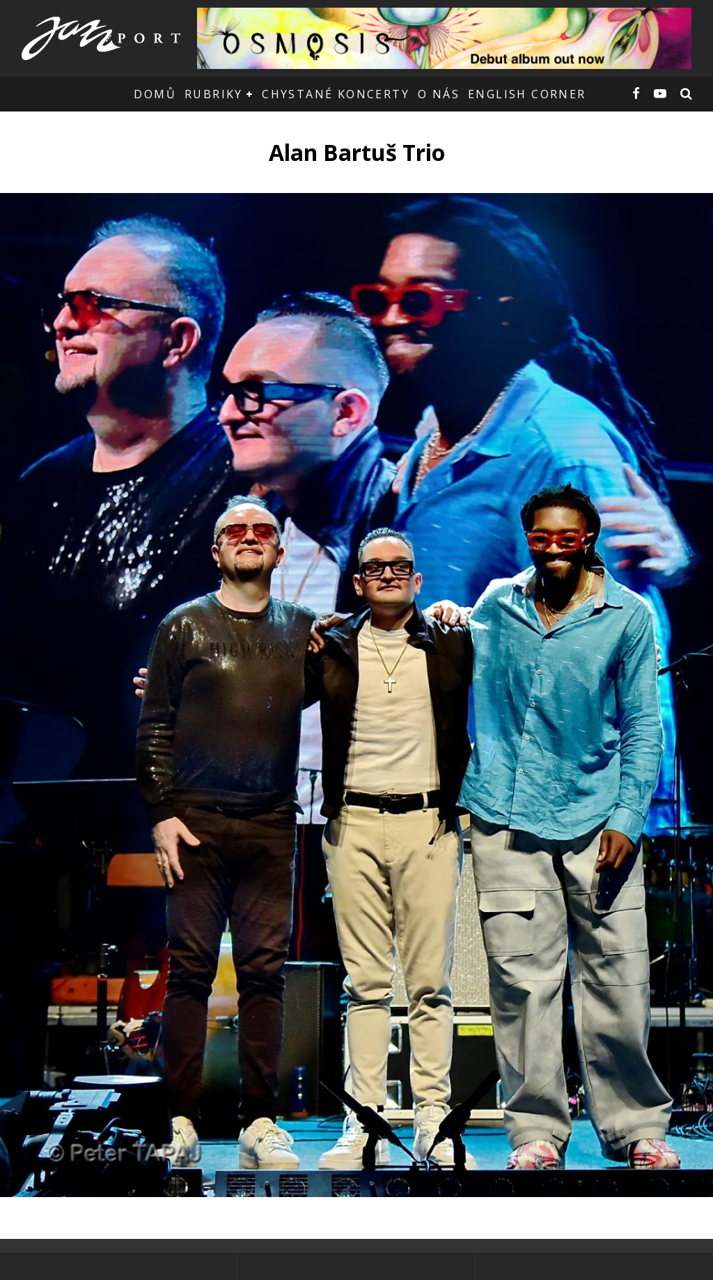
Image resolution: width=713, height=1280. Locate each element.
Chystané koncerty (335, 94)
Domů (155, 94)
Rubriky (214, 94)
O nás (439, 94)
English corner (527, 94)
